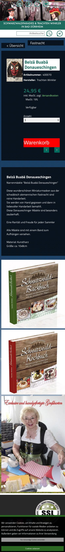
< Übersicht (15, 45)
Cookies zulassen (32, 548)
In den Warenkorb (28, 143)
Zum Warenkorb (60, 32)
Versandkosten (50, 95)
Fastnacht (37, 42)
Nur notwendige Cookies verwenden (32, 539)
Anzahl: (28, 116)
